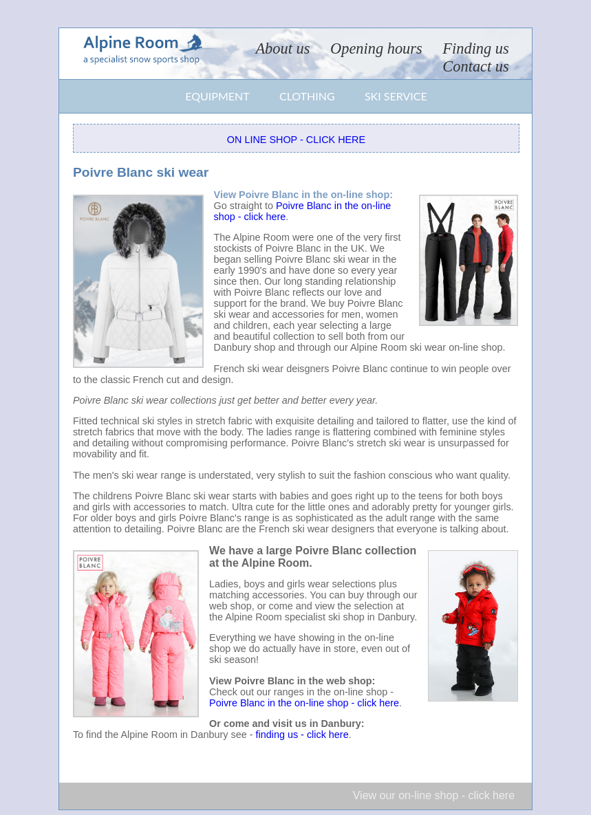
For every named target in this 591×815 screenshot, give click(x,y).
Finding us (475, 48)
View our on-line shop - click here (434, 795)
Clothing (307, 95)
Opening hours (376, 48)
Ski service (396, 95)
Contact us (475, 66)
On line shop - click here (296, 139)
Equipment (217, 95)
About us (282, 48)
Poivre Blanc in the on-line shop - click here (304, 702)
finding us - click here (301, 734)
